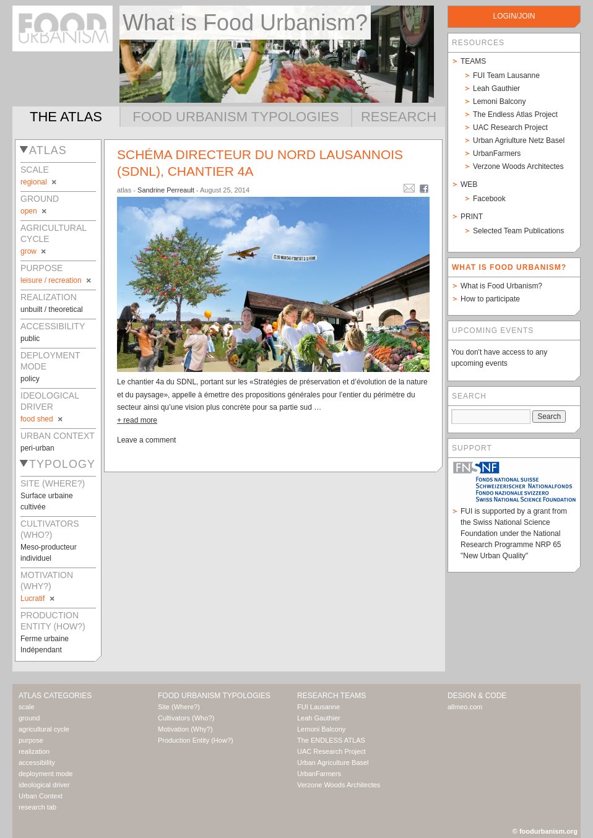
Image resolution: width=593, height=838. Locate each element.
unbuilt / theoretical (51, 309)
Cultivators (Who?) (186, 718)
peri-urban (37, 448)
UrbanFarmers (497, 153)
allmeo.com (465, 707)
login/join (514, 16)
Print (472, 216)
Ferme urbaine (44, 638)
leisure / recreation (56, 280)
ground (29, 718)
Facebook (489, 198)
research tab (37, 807)
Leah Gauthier (496, 88)
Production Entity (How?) (195, 740)
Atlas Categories (55, 695)
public (30, 338)
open (34, 211)
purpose (31, 740)
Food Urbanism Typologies (235, 116)
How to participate (490, 299)
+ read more (137, 420)
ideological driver (44, 784)
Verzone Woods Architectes (518, 166)
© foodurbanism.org (545, 831)
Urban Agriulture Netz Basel (519, 140)
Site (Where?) (179, 707)
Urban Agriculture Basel (333, 762)
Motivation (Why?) (185, 729)
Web (469, 184)
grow (34, 251)
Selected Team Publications (518, 231)
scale (27, 707)
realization (34, 751)
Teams (473, 61)
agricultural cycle (44, 729)
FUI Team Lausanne (506, 75)
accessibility (37, 762)
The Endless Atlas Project (515, 114)
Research (398, 116)
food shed (42, 419)
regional (39, 182)
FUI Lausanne (318, 707)
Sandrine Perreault (165, 190)
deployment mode (45, 773)
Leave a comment (146, 440)
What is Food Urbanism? (501, 286)
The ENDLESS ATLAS (331, 740)
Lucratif (38, 598)
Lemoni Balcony (499, 101)
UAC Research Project (510, 127)
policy (30, 378)
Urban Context (41, 796)
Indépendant (41, 650)
